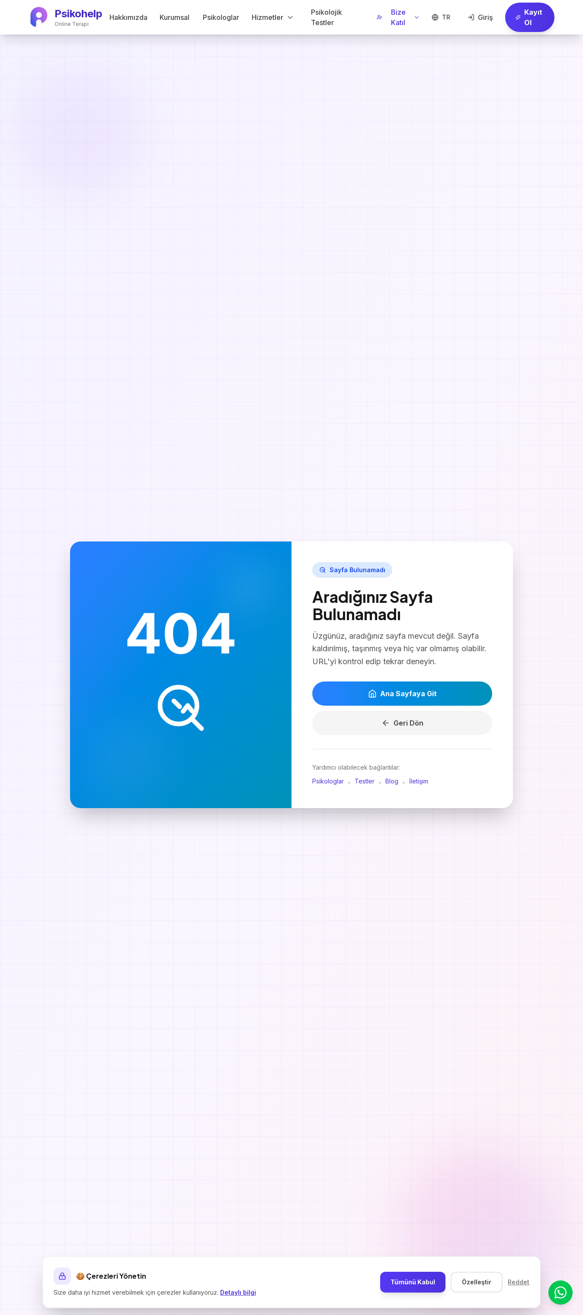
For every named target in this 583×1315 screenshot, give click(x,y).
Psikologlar (328, 782)
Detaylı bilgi (238, 1292)
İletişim (418, 782)
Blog (391, 782)
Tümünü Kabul (413, 1282)
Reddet (518, 1282)
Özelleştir (476, 1282)
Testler (365, 782)
